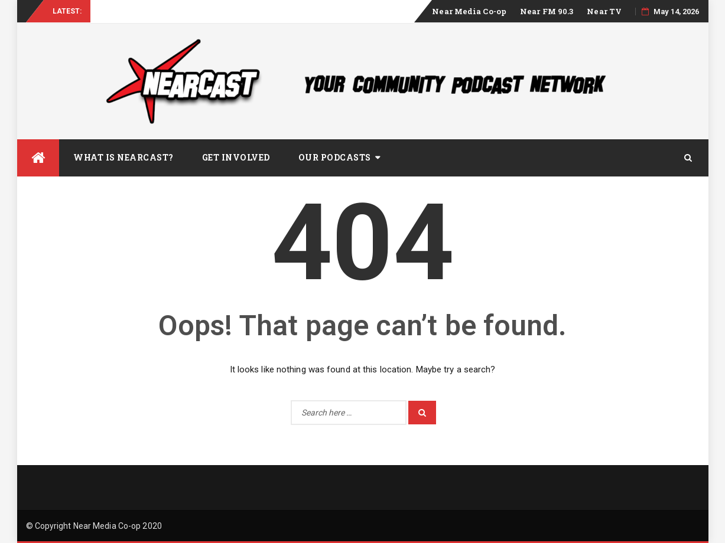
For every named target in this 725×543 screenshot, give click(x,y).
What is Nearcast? (123, 157)
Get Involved (236, 157)
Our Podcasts (334, 157)
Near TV (604, 11)
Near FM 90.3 (546, 11)
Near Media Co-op (469, 11)
